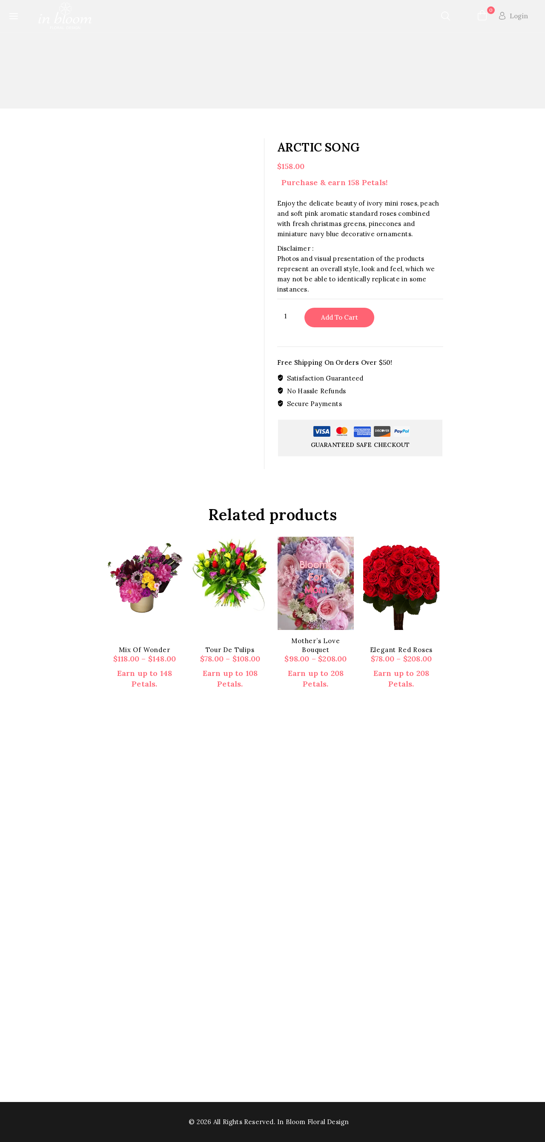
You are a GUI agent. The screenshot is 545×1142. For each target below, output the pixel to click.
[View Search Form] (446, 16)
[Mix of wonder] (144, 577)
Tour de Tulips (230, 650)
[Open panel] (17, 16)
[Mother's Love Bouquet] (316, 583)
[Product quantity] (288, 316)
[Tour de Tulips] (230, 575)
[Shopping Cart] (481, 16)
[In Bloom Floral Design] (65, 16)
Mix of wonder (144, 650)
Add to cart (339, 317)
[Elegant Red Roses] (401, 583)
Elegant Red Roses (401, 650)
